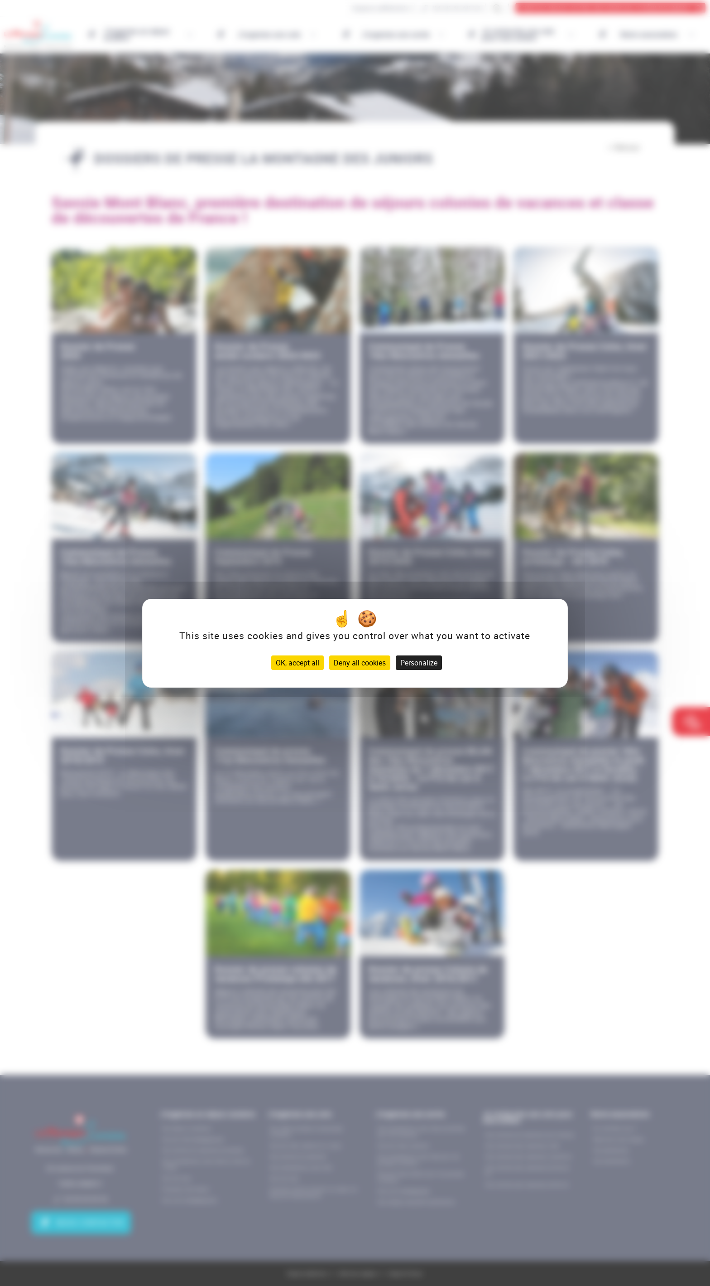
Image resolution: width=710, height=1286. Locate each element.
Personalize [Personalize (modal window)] (418, 663)
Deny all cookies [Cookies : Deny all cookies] (360, 663)
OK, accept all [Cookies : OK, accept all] (297, 663)
